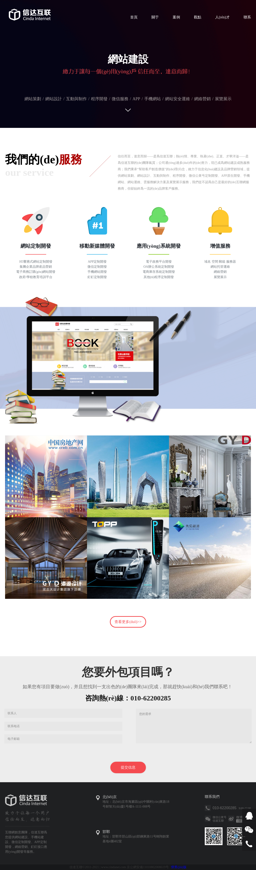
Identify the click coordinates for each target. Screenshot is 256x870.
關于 (155, 17)
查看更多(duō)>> (128, 622)
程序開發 (99, 99)
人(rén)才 (222, 17)
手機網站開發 (97, 271)
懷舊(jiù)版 (178, 867)
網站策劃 (32, 99)
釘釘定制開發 (97, 277)
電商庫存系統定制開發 (159, 271)
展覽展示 (223, 99)
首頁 (134, 17)
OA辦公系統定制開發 (158, 266)
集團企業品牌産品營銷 (36, 266)
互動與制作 (76, 99)
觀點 (197, 17)
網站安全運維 (177, 99)
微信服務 (120, 99)
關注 (240, 821)
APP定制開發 (97, 261)
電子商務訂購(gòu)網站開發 (35, 271)
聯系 (247, 17)
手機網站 (152, 99)
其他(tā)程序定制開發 (159, 277)
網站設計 (53, 99)
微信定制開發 (97, 266)
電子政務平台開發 (159, 261)
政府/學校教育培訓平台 (35, 277)
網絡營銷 (202, 99)
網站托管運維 (220, 266)
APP (136, 99)
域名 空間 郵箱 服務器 (220, 261)
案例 (176, 17)
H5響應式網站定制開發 (35, 261)
